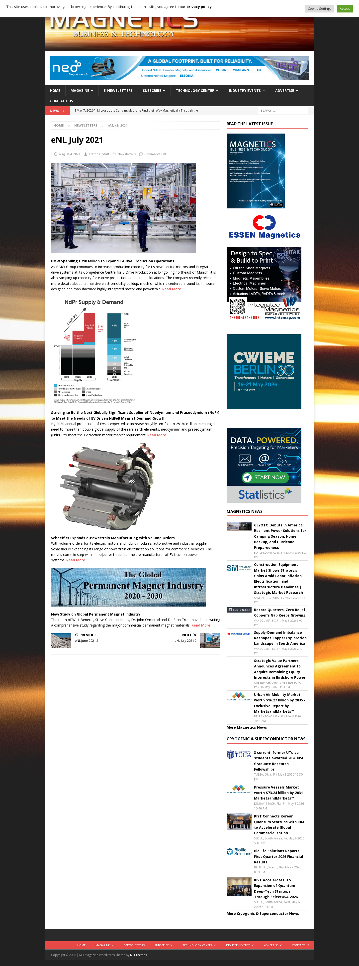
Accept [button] (345, 8)
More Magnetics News (247, 727)
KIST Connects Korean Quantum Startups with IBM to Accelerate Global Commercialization (279, 824)
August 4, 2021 (69, 154)
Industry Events (245, 90)
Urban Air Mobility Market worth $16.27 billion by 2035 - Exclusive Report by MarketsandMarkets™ (279, 703)
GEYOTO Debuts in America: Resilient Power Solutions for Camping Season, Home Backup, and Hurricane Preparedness (280, 536)
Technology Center (195, 90)
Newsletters (127, 154)
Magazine (80, 90)
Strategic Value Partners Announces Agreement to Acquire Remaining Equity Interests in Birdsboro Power (279, 669)
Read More (171, 289)
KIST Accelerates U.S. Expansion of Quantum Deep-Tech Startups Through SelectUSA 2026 (276, 888)
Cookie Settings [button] (319, 8)
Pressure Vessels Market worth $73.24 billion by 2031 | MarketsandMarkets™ (280, 793)
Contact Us (61, 101)
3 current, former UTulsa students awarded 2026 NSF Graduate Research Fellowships (279, 761)
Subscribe (152, 90)
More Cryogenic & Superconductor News (263, 913)
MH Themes (138, 955)
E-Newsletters (118, 90)
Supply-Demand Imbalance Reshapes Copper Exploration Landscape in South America (280, 638)
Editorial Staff (99, 154)
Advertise (284, 90)
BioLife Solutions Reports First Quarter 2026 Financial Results (278, 856)
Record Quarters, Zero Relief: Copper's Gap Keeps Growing (280, 612)
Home (55, 90)
